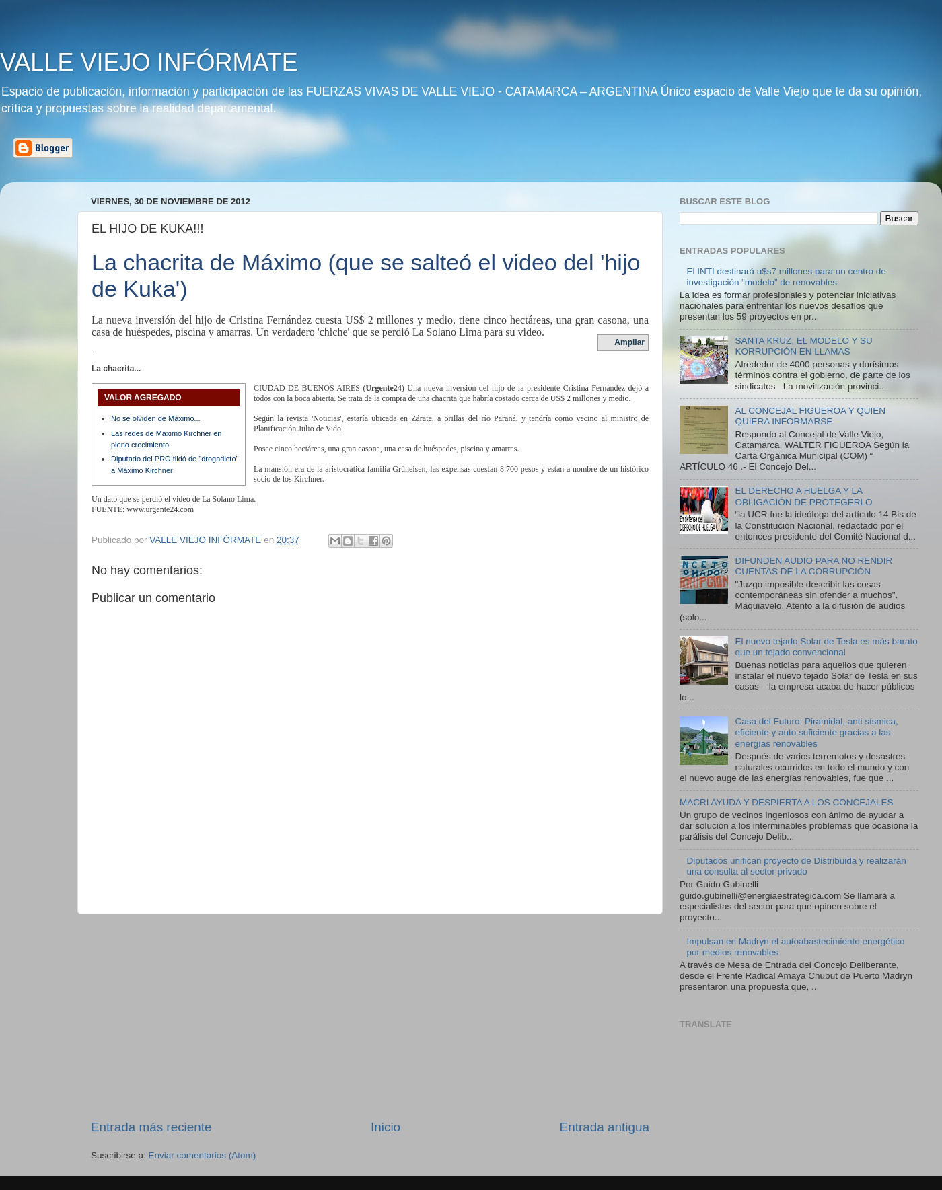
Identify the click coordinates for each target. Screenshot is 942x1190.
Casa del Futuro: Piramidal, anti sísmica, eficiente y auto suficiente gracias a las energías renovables (816, 732)
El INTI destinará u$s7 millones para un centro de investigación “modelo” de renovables (785, 276)
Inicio (385, 1127)
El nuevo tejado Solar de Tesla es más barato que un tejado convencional (826, 646)
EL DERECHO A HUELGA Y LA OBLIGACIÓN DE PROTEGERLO (803, 496)
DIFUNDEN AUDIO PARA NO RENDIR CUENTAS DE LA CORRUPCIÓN (813, 566)
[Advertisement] (370, 1016)
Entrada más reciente (151, 1127)
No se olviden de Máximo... (156, 418)
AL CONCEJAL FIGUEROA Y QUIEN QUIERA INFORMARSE (810, 416)
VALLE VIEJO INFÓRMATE (149, 62)
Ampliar (629, 342)
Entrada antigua (604, 1127)
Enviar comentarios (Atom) (202, 1155)
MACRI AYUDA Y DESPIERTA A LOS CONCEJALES (787, 802)
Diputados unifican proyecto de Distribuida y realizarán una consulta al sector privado (796, 866)
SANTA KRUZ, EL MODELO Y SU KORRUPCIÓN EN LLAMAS (803, 346)
